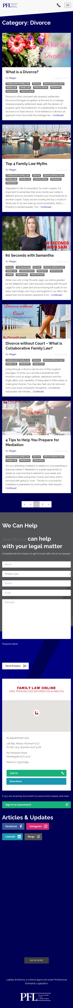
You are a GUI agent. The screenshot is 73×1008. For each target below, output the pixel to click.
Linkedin (10, 836)
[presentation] (23, 653)
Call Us (14, 773)
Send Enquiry (13, 666)
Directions (16, 781)
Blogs (31, 836)
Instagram (36, 826)
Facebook (11, 826)
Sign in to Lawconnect (18, 804)
